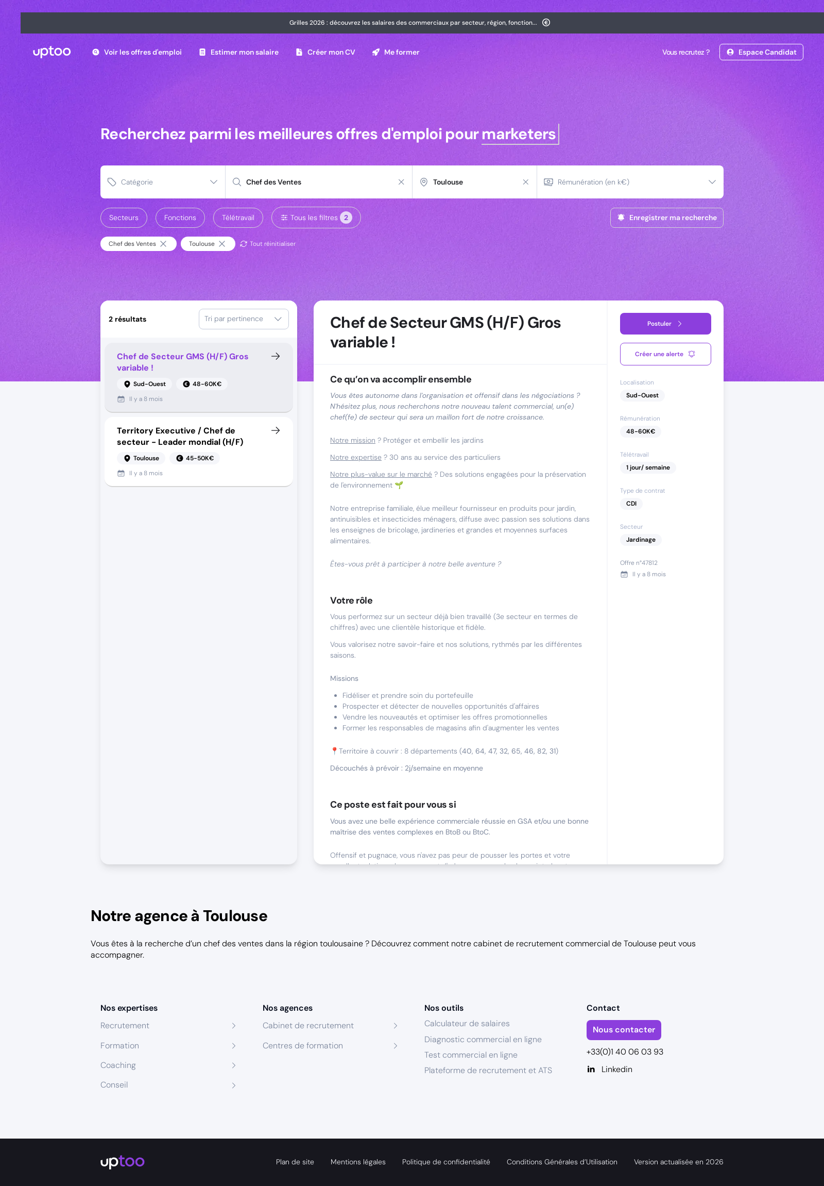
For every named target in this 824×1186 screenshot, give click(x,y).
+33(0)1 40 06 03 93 (625, 1051)
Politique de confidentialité (446, 1161)
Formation (119, 1045)
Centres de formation (303, 1045)
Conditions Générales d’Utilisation (562, 1161)
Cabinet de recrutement (308, 1025)
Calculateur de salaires (467, 1023)
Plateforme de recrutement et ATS (488, 1070)
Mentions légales (358, 1161)
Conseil (114, 1084)
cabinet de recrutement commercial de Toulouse (565, 943)
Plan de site (295, 1161)
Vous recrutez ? (685, 52)
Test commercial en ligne (471, 1054)
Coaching (118, 1065)
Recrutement (124, 1025)
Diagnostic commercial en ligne (483, 1039)
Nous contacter (624, 1029)
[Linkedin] (655, 1069)
